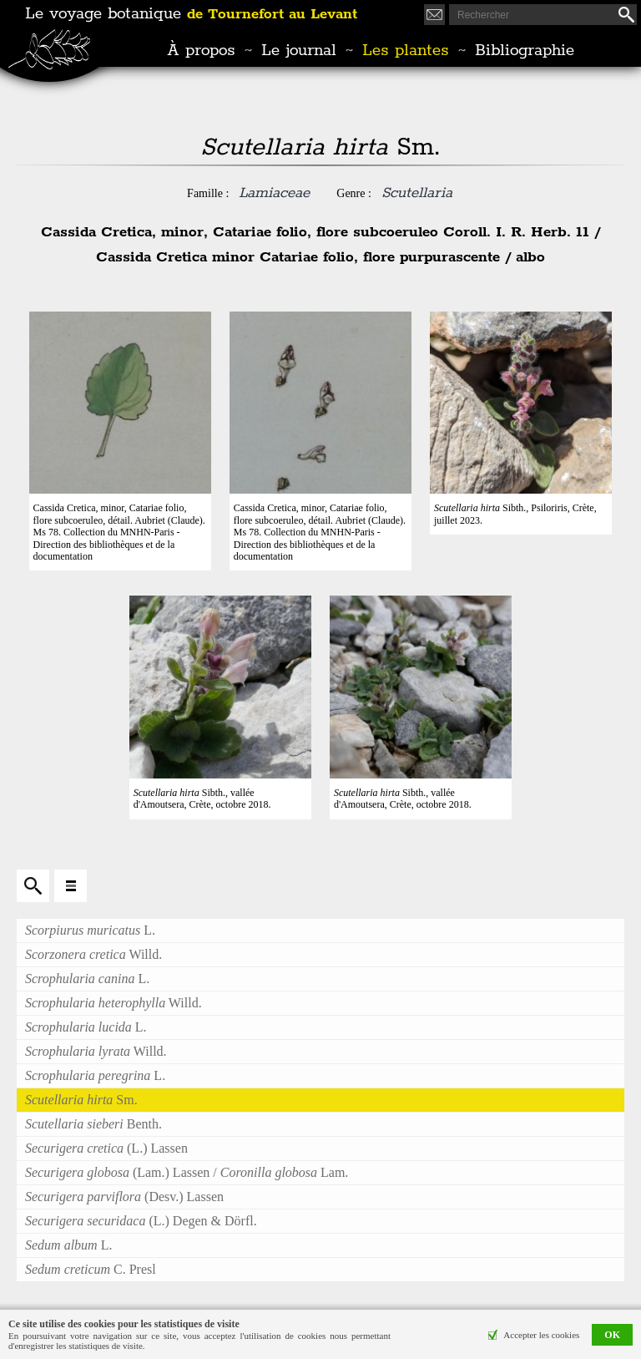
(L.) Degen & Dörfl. (141, 1221)
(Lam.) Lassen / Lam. (186, 1172)
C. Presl (90, 1269)
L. (90, 930)
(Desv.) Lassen (124, 1196)
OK (612, 1335)
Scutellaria (416, 193)
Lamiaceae (274, 193)
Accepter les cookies (541, 1335)
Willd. (93, 954)
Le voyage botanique (191, 14)
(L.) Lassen (106, 1148)
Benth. (93, 1124)
